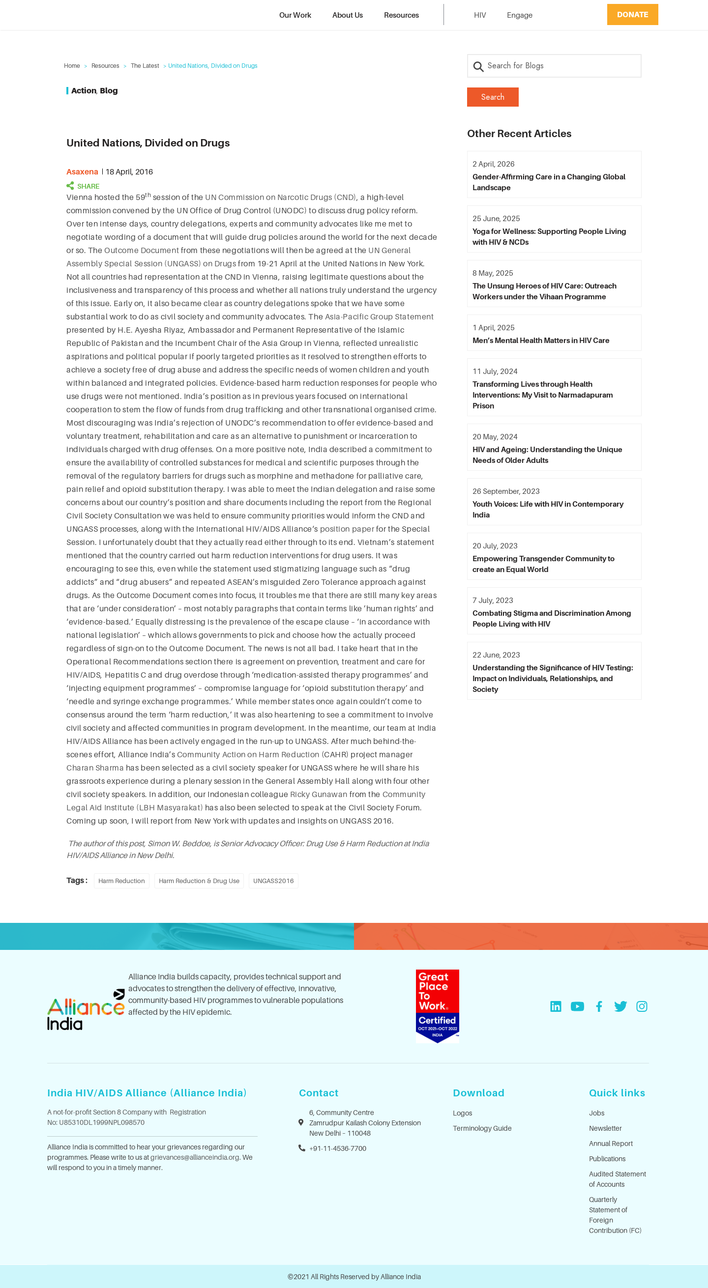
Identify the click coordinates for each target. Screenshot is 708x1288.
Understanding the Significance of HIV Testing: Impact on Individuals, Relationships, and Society (552, 678)
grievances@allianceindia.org (194, 1157)
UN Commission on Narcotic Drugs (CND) (280, 197)
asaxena (82, 171)
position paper (347, 529)
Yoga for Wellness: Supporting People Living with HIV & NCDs (549, 236)
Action (83, 90)
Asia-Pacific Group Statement (379, 316)
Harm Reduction (121, 881)
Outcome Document (141, 250)
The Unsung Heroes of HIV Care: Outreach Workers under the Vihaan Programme (544, 291)
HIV (480, 14)
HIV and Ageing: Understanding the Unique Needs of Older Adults (547, 454)
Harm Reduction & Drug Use (199, 881)
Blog (109, 90)
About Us (347, 14)
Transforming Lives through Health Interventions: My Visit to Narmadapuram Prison (542, 394)
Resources (401, 14)
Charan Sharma (95, 768)
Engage (519, 14)
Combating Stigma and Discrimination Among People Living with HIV (551, 618)
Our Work (295, 14)
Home (72, 65)
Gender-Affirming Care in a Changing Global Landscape (548, 182)
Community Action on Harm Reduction (248, 754)
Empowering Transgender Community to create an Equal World (543, 563)
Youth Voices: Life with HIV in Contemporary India (547, 509)
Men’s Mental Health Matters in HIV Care (541, 340)
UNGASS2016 (273, 881)
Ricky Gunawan (319, 794)
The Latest (145, 65)
